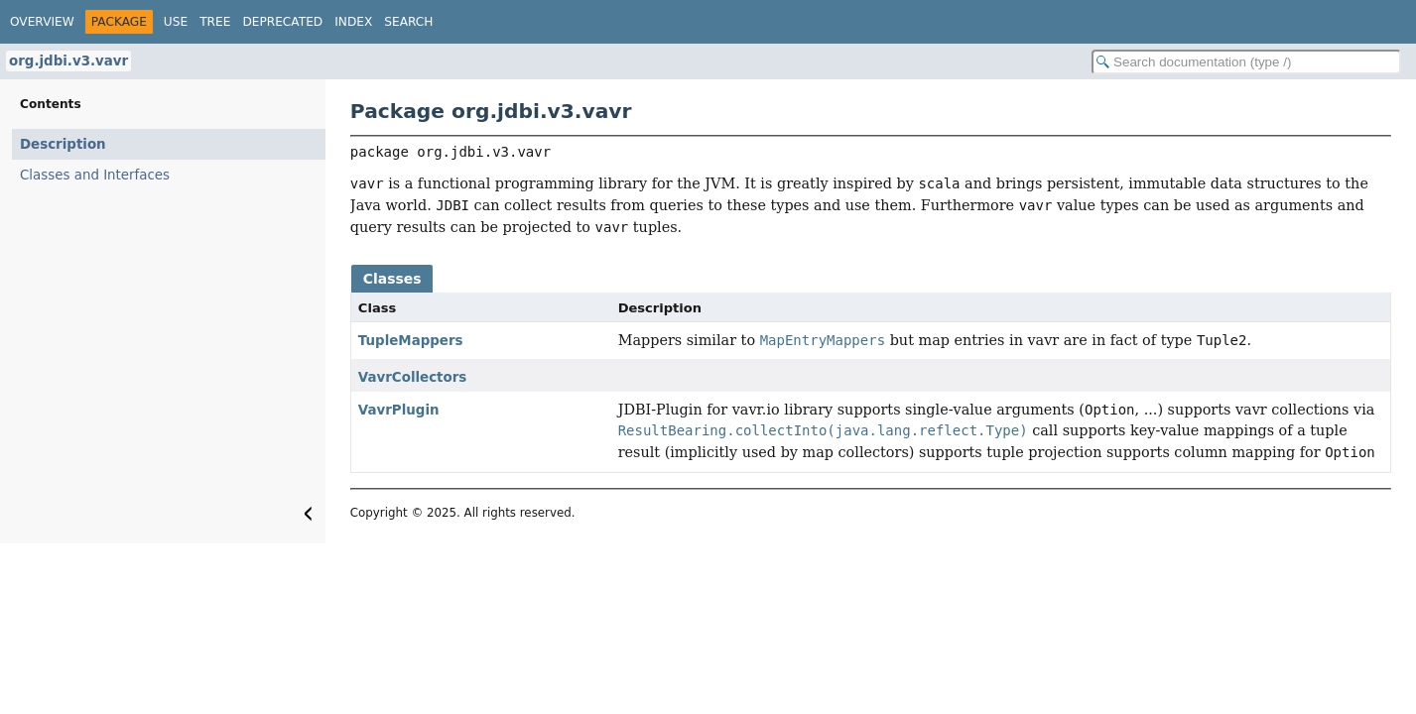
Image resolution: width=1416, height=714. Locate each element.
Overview (42, 22)
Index (353, 22)
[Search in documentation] (1246, 62)
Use (176, 22)
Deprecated (282, 22)
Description (63, 144)
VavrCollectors (412, 377)
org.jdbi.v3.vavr (68, 61)
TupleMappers (410, 340)
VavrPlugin (399, 410)
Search (408, 22)
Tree (214, 22)
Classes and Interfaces (95, 175)
